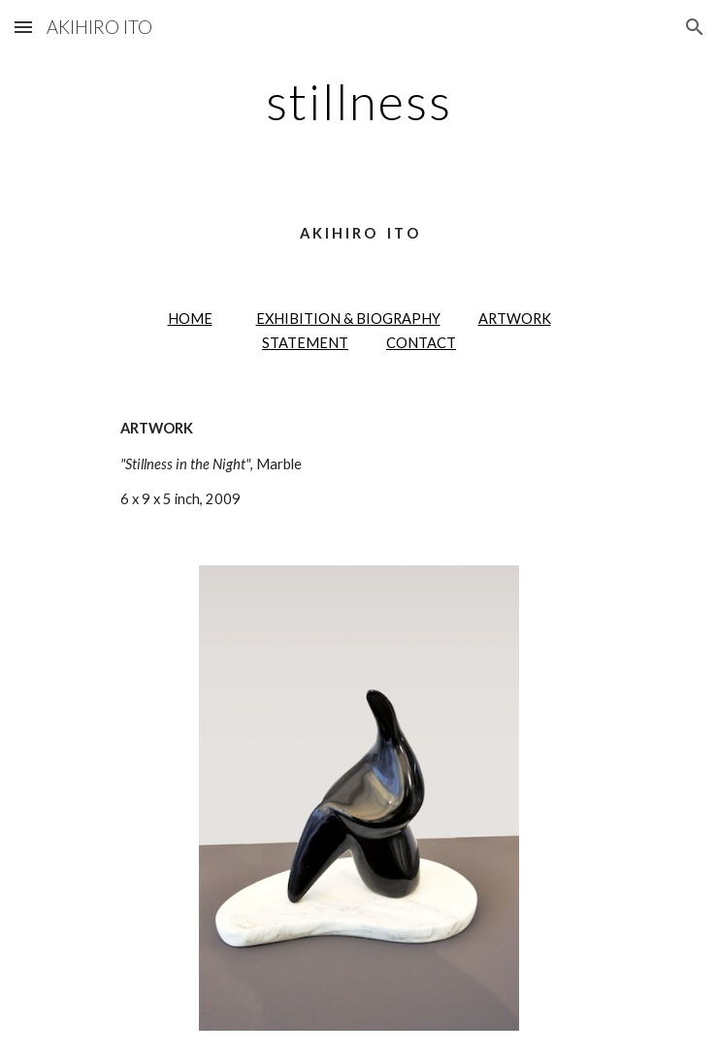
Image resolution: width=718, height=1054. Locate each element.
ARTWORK (514, 318)
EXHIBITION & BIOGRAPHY (348, 318)
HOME (190, 318)
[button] (23, 26)
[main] (358, 102)
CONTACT (421, 343)
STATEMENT (305, 343)
